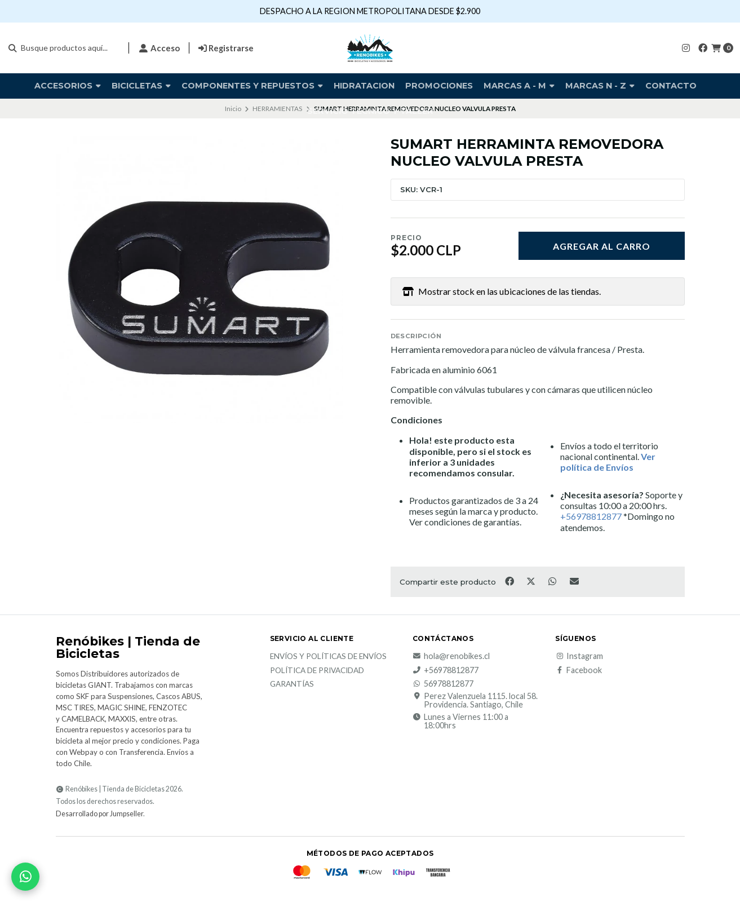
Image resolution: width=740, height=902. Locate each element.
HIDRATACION (364, 86)
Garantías (292, 684)
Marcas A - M (519, 86)
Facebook (578, 670)
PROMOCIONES (439, 86)
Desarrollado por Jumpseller (99, 814)
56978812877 (443, 684)
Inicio (233, 108)
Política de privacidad (317, 671)
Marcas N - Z (600, 86)
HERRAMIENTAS (277, 108)
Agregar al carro (601, 246)
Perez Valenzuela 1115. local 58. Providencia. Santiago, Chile (475, 700)
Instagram (579, 656)
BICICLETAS (141, 86)
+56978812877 (445, 670)
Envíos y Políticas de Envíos (328, 657)
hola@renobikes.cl (451, 656)
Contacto (671, 86)
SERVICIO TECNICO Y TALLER (370, 111)
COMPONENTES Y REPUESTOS (252, 86)
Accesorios (67, 86)
